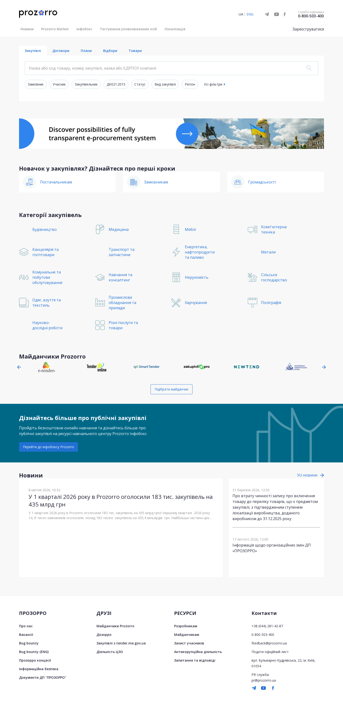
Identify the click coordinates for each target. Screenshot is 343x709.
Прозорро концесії (35, 660)
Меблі (190, 229)
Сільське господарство (274, 277)
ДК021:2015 (116, 84)
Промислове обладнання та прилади (122, 302)
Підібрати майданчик (171, 389)
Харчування (196, 302)
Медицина (119, 229)
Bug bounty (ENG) (34, 651)
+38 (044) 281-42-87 (267, 626)
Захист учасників (189, 643)
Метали (268, 252)
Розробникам (185, 626)
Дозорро (103, 634)
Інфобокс (84, 29)
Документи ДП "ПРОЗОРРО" (42, 677)
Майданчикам (186, 634)
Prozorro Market (55, 29)
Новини (27, 29)
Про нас (26, 626)
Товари (135, 50)
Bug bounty (29, 643)
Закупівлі (33, 50)
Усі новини (307, 475)
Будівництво (44, 229)
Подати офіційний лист (270, 651)
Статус (140, 84)
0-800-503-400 (311, 16)
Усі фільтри (213, 84)
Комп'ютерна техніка (274, 229)
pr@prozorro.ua (264, 680)
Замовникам (156, 182)
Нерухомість (196, 277)
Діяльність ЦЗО (109, 651)
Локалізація (175, 29)
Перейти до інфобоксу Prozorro (48, 447)
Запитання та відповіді (194, 660)
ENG (250, 14)
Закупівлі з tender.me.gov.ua (121, 643)
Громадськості (262, 182)
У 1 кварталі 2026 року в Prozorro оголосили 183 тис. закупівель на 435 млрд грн (121, 500)
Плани (86, 50)
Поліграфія (271, 302)
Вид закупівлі (165, 84)
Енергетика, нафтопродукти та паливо (200, 252)
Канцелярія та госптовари (45, 252)
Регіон (190, 84)
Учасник (59, 84)
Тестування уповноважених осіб (128, 29)
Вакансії (26, 634)
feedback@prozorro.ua (269, 643)
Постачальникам (56, 182)
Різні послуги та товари (123, 325)
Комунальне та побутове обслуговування (47, 277)
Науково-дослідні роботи (47, 325)
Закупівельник (86, 84)
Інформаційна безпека (38, 669)
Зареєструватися (308, 29)
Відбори (110, 50)
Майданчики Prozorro (115, 626)
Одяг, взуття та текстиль (46, 302)
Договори (60, 50)
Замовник (36, 84)
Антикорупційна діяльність (198, 651)
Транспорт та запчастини (121, 252)
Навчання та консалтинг (120, 277)
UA (241, 14)
